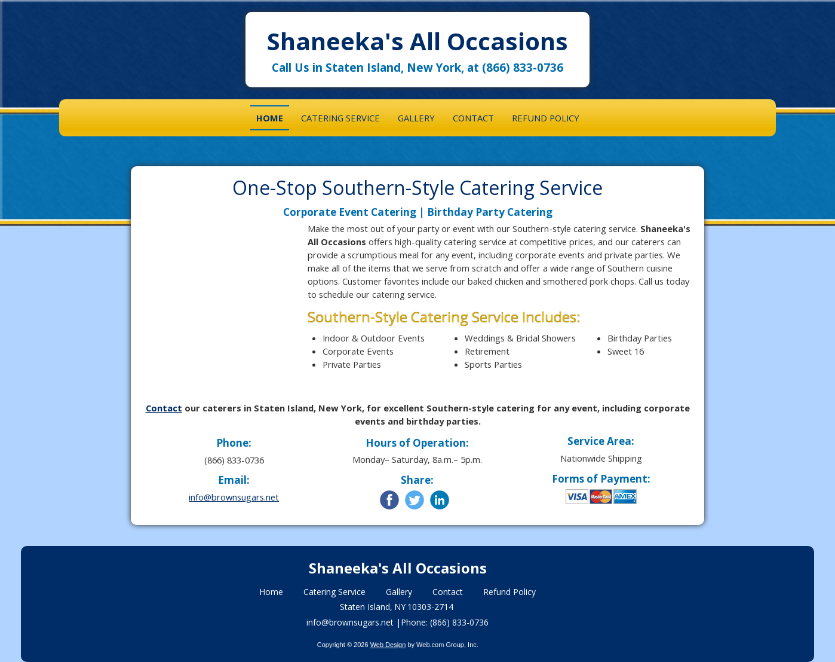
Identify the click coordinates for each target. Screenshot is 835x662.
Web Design (388, 644)
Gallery (399, 591)
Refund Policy (509, 591)
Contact (164, 408)
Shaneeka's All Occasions (417, 41)
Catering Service (334, 591)
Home (271, 591)
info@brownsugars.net (234, 497)
